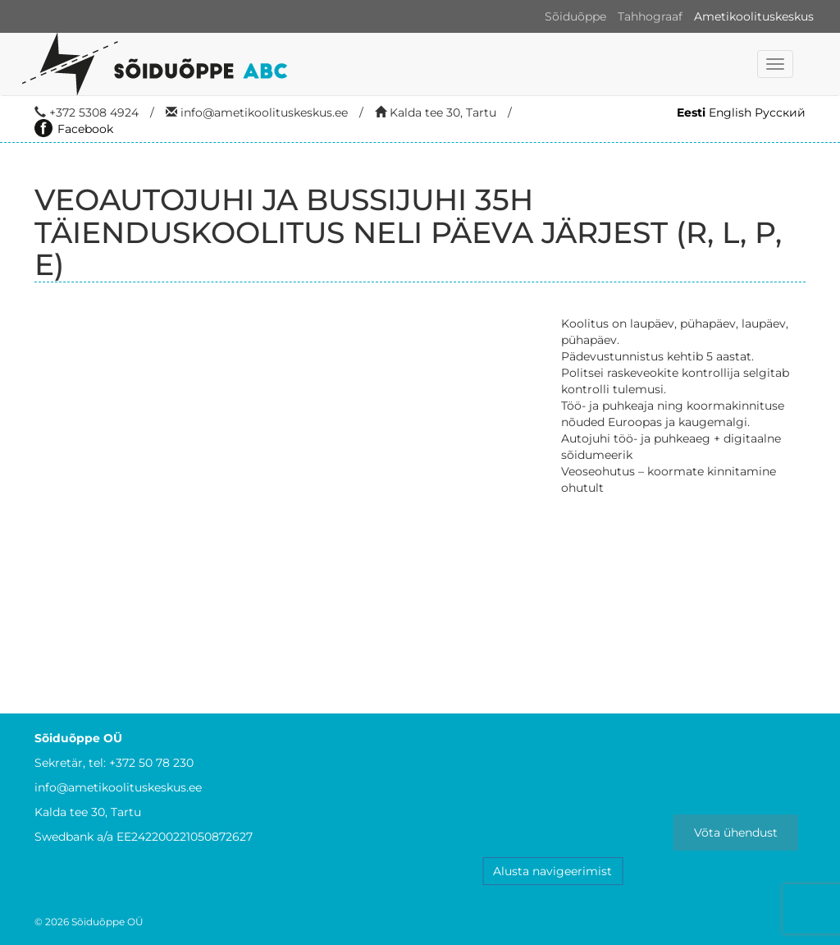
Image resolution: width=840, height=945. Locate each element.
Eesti (691, 112)
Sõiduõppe (575, 16)
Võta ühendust (736, 832)
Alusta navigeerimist (552, 871)
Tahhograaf (650, 16)
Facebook (73, 129)
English (730, 112)
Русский (780, 112)
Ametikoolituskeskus (754, 16)
